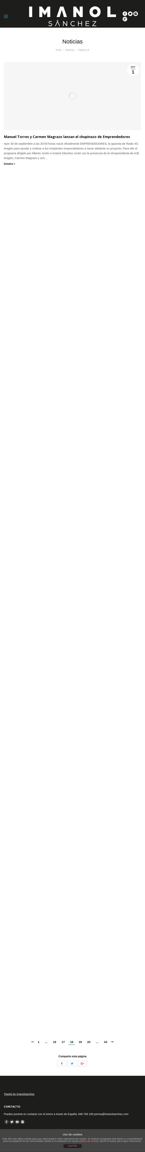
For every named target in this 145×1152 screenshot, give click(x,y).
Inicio (58, 49)
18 (71, 1042)
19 (80, 1042)
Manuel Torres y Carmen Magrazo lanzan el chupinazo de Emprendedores (67, 136)
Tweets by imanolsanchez (19, 1094)
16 (54, 1042)
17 (63, 1042)
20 (88, 1042)
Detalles (8, 163)
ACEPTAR (72, 1146)
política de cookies (89, 1141)
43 (105, 1042)
